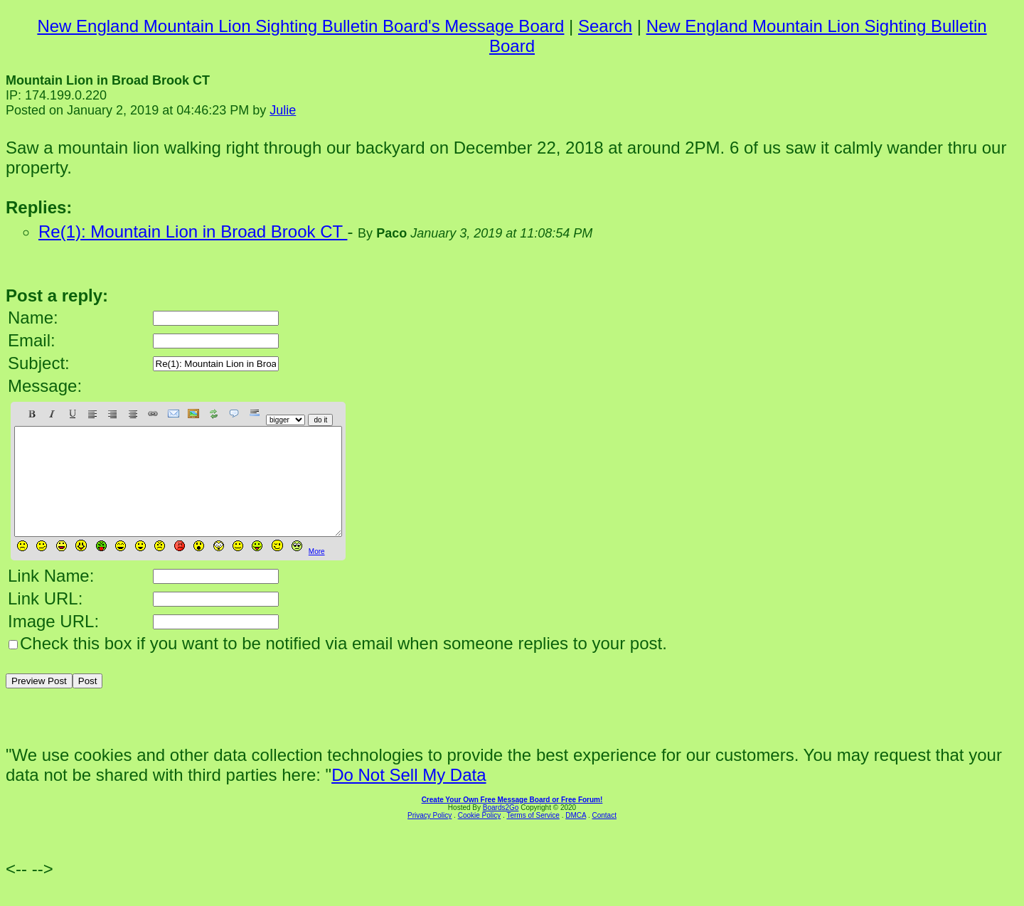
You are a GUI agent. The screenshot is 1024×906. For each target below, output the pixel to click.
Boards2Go (501, 829)
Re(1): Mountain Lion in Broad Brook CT (192, 231)
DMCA (575, 837)
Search (605, 26)
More (317, 573)
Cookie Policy (479, 837)
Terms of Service (532, 837)
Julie (283, 110)
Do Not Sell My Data (408, 796)
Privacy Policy (429, 837)
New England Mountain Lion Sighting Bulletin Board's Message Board (300, 26)
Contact (604, 837)
